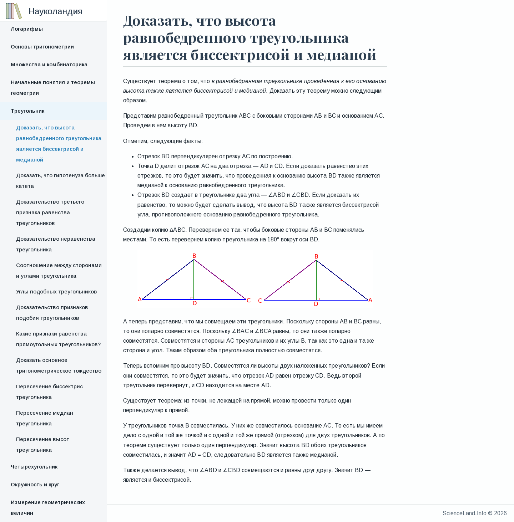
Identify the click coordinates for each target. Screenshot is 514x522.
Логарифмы (27, 29)
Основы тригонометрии (42, 47)
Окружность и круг (35, 484)
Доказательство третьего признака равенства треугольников (50, 212)
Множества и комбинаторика (49, 64)
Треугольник (27, 111)
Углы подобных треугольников (56, 291)
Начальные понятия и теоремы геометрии (53, 87)
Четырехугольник (34, 467)
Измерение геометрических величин (48, 507)
